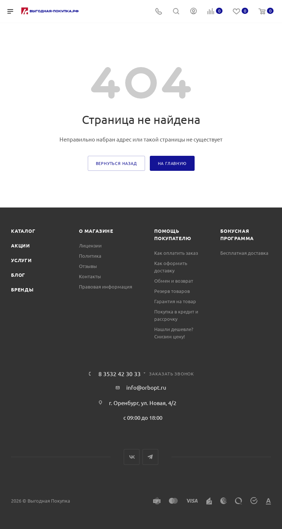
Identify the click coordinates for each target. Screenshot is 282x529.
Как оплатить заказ (176, 253)
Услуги (21, 260)
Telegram (150, 457)
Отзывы (88, 266)
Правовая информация (105, 286)
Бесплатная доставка (244, 253)
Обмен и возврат (173, 281)
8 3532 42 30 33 (119, 373)
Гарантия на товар (175, 301)
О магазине (96, 231)
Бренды (22, 289)
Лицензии (90, 245)
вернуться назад (116, 163)
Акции (20, 245)
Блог (18, 275)
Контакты (90, 276)
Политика (90, 256)
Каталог (23, 231)
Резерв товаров (172, 291)
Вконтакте (132, 457)
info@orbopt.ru (146, 387)
